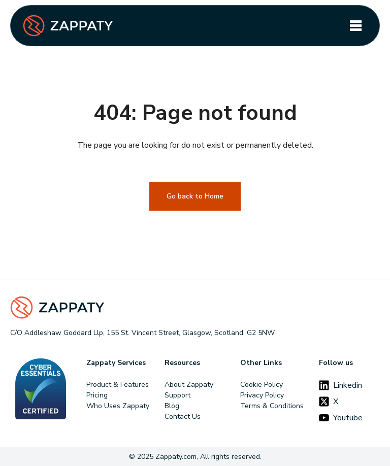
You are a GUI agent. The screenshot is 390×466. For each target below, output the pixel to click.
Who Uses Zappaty (117, 406)
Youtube (341, 417)
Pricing (97, 395)
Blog (172, 406)
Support (177, 395)
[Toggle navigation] (355, 25)
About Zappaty (189, 384)
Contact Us (183, 416)
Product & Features (117, 384)
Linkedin (340, 385)
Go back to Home (195, 196)
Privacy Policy (262, 395)
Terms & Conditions (272, 406)
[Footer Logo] (195, 307)
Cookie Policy (261, 384)
